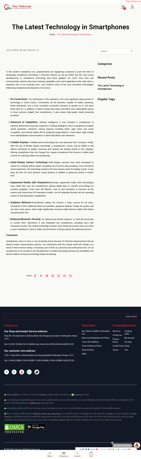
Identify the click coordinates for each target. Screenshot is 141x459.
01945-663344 (55, 344)
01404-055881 (28, 360)
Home (52, 34)
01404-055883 (55, 360)
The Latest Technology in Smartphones (111, 87)
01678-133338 (15, 344)
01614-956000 (28, 344)
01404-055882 (42, 360)
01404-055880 (15, 360)
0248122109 (68, 344)
